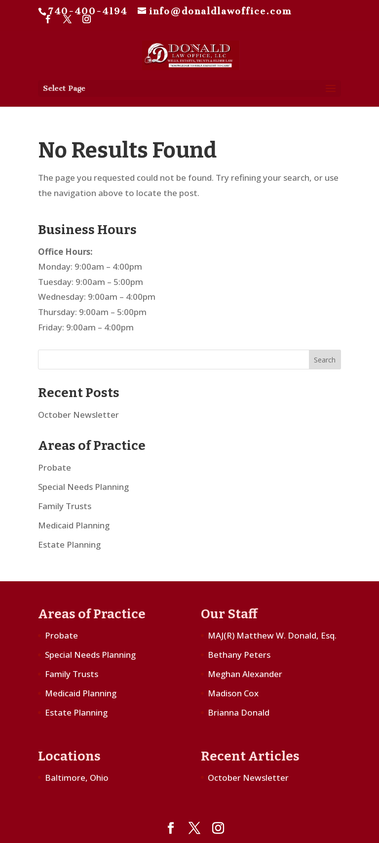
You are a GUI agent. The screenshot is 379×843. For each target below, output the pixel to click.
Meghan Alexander (245, 674)
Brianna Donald (238, 712)
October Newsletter (78, 414)
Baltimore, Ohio (77, 777)
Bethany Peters (239, 654)
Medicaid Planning (74, 525)
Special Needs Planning (83, 486)
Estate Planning (69, 544)
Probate (54, 467)
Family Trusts (64, 506)
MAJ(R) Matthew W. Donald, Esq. (272, 635)
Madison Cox (233, 693)
